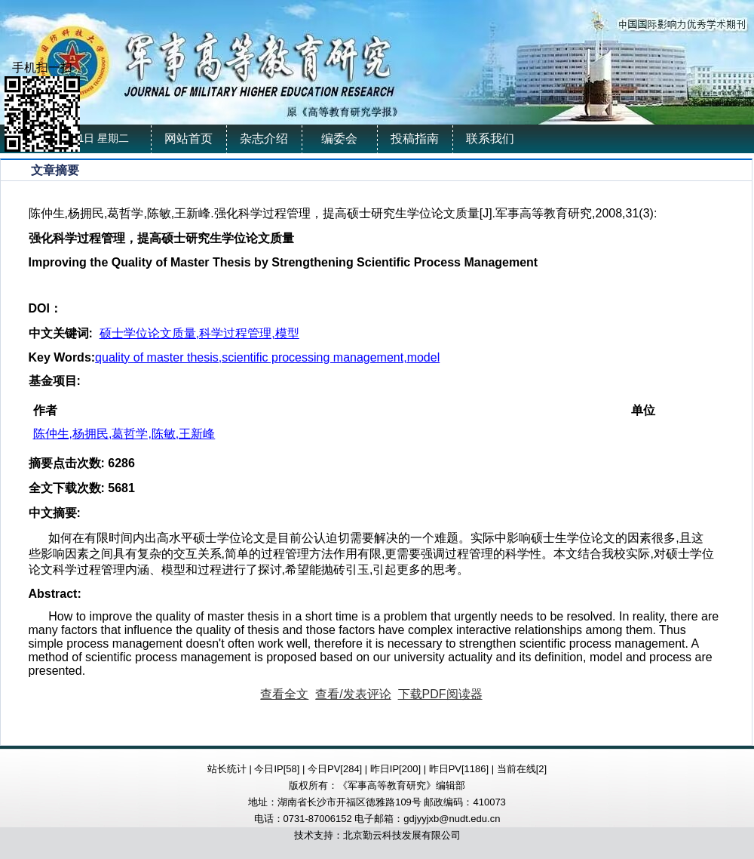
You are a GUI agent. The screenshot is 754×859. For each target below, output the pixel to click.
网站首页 (188, 138)
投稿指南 (415, 138)
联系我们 (490, 138)
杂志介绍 (264, 138)
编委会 (339, 138)
